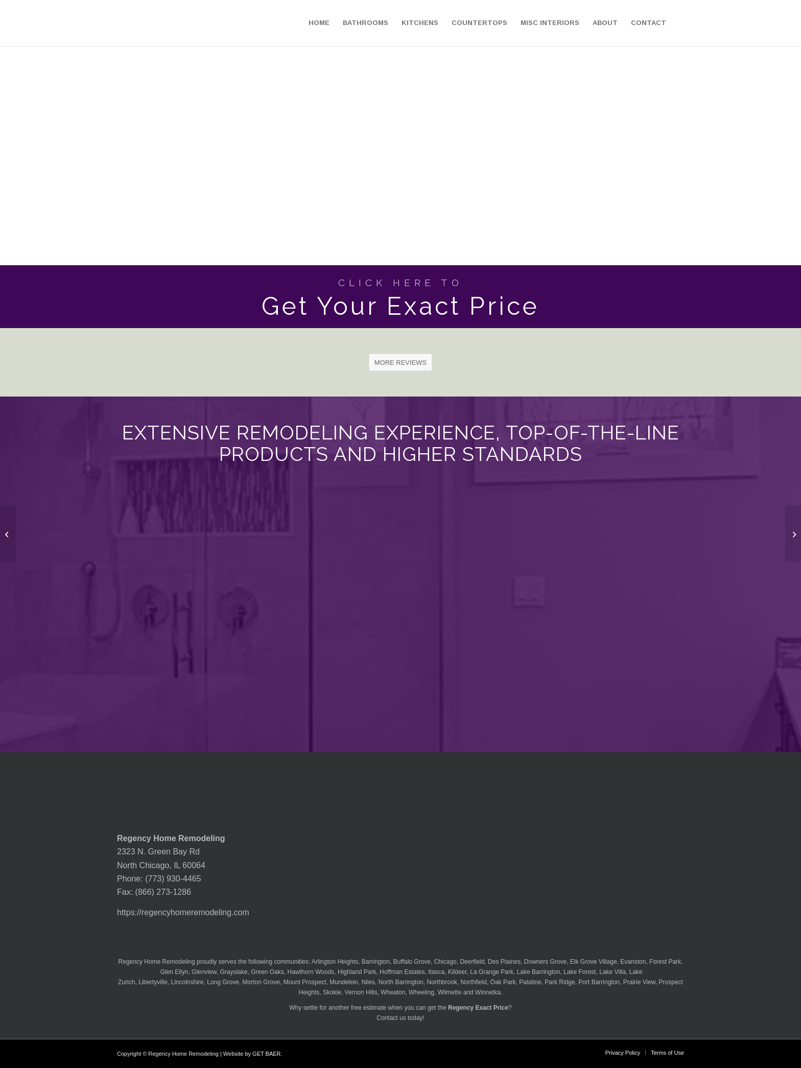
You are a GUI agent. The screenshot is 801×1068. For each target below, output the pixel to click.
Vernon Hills (361, 992)
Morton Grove (261, 982)
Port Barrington (599, 982)
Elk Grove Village (593, 961)
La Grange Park (491, 972)
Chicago (445, 961)
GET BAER (266, 1054)
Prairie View (639, 982)
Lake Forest (579, 972)
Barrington (376, 961)
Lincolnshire (187, 982)
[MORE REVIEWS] (401, 362)
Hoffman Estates (402, 972)
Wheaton (393, 992)
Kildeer (457, 972)
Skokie (332, 992)
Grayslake (233, 972)
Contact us (391, 1017)
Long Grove (223, 982)
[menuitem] (319, 23)
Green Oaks (267, 972)
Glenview (204, 972)
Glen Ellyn (173, 972)
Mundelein (343, 982)
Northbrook (442, 982)
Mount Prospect (305, 982)
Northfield (474, 982)
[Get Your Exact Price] (400, 296)
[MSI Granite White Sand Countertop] (793, 534)
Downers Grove (545, 961)
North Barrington (401, 982)
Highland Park (357, 972)
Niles (368, 982)
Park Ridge (560, 982)
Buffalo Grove (412, 961)
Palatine (530, 982)
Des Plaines (504, 961)
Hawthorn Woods (311, 972)
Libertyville (153, 982)
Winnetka (488, 992)
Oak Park (503, 982)
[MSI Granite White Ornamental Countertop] (8, 534)
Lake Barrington (538, 972)
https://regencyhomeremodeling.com (183, 912)
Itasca (436, 972)
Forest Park (665, 961)
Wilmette (450, 992)
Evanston (633, 961)
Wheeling (421, 992)
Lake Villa (612, 972)
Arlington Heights (335, 961)
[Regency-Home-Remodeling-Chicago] (61, 23)
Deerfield (472, 961)
